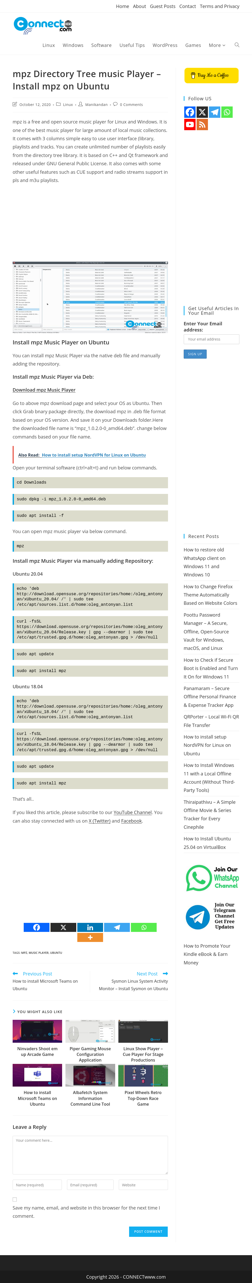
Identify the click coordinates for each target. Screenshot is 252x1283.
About (139, 6)
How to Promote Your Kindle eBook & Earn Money (207, 954)
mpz (24, 953)
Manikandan (96, 104)
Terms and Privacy (219, 6)
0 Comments (131, 104)
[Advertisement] (90, 225)
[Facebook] (36, 927)
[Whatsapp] (144, 927)
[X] (63, 927)
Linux (68, 104)
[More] (90, 937)
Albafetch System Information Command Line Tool (90, 1098)
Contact (187, 6)
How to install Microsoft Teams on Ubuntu (37, 1098)
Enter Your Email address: (203, 326)
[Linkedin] (90, 927)
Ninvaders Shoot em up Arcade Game (37, 1051)
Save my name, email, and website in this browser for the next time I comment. (86, 1212)
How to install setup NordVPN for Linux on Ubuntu (207, 745)
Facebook (131, 821)
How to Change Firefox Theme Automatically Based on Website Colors (210, 594)
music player (38, 953)
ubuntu (56, 953)
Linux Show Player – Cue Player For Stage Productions (143, 1054)
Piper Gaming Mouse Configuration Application (90, 1054)
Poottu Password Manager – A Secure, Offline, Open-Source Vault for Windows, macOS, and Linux (206, 631)
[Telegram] (117, 927)
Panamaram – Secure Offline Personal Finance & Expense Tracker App (210, 696)
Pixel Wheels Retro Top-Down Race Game (143, 1098)
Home (122, 6)
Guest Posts (162, 6)
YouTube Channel (133, 812)
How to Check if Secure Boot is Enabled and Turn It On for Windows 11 (211, 668)
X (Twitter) (100, 821)
